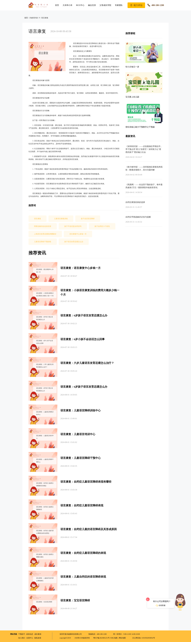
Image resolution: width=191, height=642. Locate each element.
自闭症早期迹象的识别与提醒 (138, 217)
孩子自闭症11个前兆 (102, 226)
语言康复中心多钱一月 (77, 234)
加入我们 (21, 638)
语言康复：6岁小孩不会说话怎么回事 (82, 339)
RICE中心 (80, 5)
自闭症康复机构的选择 (135, 202)
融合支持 (92, 5)
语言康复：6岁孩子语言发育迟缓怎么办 (83, 315)
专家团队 (119, 5)
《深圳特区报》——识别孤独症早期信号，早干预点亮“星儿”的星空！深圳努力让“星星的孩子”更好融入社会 (143, 149)
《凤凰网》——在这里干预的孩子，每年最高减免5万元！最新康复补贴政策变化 (143, 186)
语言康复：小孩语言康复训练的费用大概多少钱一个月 (89, 292)
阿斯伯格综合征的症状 (42, 226)
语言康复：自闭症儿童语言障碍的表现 (83, 552)
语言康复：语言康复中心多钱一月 (80, 267)
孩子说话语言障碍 (88, 219)
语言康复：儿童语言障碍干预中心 (80, 457)
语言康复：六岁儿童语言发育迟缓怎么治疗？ (87, 362)
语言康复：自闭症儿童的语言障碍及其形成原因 (88, 529)
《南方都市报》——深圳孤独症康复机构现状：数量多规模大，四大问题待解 (143, 168)
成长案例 (37, 634)
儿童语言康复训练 (61, 219)
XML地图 (113, 638)
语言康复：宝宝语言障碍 (75, 600)
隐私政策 (37, 638)
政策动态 (29, 634)
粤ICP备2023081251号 (101, 638)
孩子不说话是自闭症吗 (72, 226)
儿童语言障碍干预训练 (42, 242)
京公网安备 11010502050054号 (142, 638)
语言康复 (44, 18)
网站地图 (122, 638)
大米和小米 (67, 5)
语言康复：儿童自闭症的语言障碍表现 (83, 576)
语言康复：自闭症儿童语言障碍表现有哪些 (85, 481)
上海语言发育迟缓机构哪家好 (45, 234)
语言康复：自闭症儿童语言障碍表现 (81, 505)
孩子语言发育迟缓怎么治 (73, 242)
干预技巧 (21, 634)
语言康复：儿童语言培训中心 (77, 434)
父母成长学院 (105, 5)
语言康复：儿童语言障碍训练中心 (80, 410)
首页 (57, 5)
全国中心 (29, 638)
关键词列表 (33, 18)
